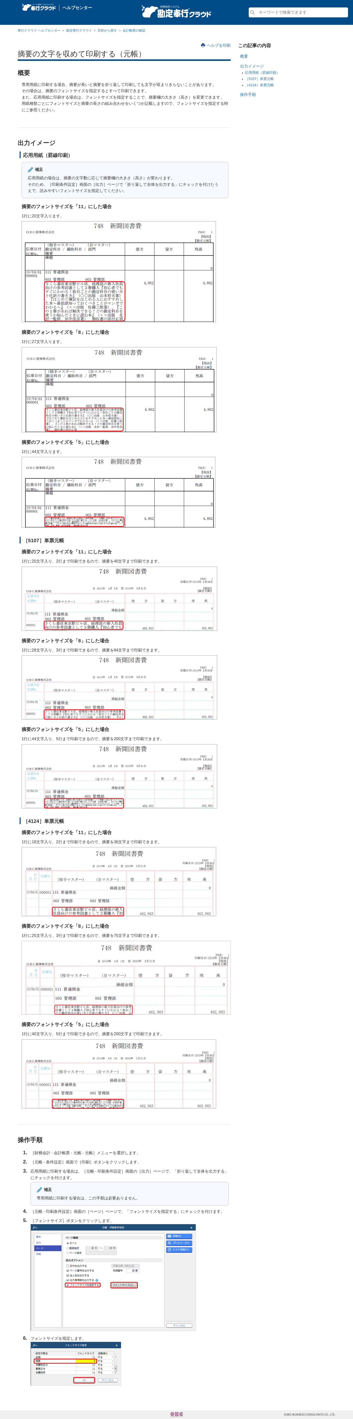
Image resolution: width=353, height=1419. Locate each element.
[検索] (298, 12)
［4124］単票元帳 (259, 85)
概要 (244, 56)
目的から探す (107, 30)
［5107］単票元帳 (259, 79)
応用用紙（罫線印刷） (262, 73)
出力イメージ (252, 66)
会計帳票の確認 (134, 30)
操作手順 (248, 94)
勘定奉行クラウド (79, 30)
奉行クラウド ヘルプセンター (39, 30)
